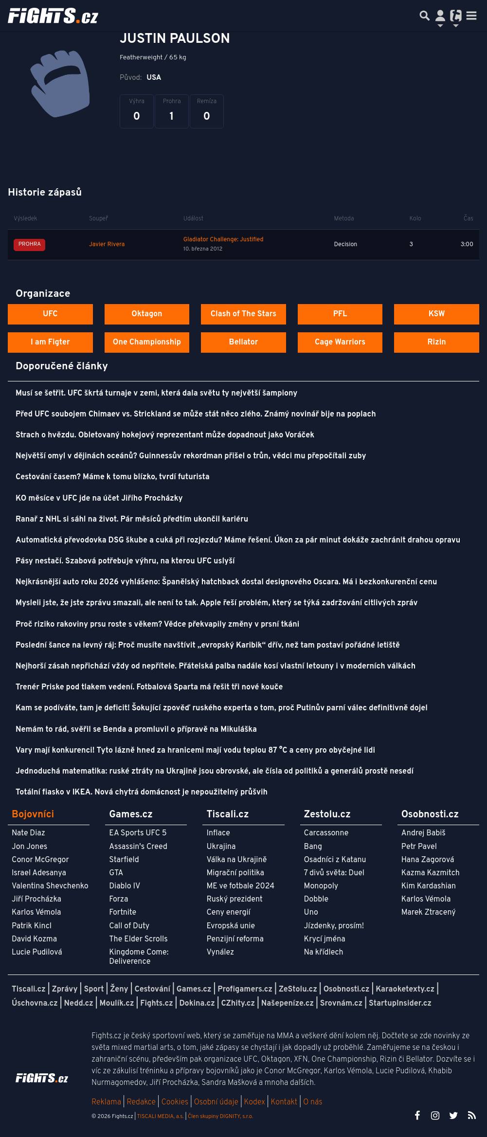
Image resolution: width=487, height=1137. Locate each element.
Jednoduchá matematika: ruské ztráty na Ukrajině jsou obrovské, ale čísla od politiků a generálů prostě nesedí (215, 771)
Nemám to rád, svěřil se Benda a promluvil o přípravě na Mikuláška (136, 730)
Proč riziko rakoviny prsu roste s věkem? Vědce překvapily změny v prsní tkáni (157, 625)
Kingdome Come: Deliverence (138, 957)
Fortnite (122, 913)
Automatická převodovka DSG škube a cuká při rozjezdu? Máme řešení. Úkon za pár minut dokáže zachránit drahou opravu (238, 540)
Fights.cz (156, 1004)
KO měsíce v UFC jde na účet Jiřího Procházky (99, 499)
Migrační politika (235, 873)
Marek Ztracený (428, 913)
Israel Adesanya (39, 873)
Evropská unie (230, 926)
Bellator (243, 342)
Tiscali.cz (29, 989)
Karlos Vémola (36, 913)
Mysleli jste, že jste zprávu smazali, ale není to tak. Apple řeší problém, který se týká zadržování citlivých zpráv (216, 603)
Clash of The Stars (243, 314)
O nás (313, 1102)
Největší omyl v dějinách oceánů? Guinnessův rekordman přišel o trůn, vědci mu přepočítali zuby (191, 456)
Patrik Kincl (32, 926)
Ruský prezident (234, 899)
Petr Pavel (419, 847)
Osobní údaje (216, 1102)
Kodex (255, 1102)
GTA (116, 873)
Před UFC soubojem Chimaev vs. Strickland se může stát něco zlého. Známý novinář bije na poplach (196, 414)
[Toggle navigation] (471, 15)
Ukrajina (220, 847)
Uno (311, 913)
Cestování (152, 989)
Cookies (174, 1102)
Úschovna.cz (35, 1004)
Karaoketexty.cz (405, 989)
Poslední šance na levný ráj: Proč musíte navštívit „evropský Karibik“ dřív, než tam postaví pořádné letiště (208, 645)
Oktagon (146, 314)
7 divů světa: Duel (334, 873)
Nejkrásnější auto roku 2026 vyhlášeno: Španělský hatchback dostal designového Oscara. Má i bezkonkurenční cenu (226, 582)
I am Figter (50, 342)
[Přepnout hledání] (425, 15)
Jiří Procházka (36, 899)
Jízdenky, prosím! (334, 926)
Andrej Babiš (423, 833)
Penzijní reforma (235, 939)
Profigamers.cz (244, 989)
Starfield (124, 860)
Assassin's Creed (138, 847)
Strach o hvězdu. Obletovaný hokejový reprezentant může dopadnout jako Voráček (165, 435)
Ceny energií (228, 913)
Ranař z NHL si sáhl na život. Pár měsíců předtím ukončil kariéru (132, 519)
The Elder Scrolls (138, 939)
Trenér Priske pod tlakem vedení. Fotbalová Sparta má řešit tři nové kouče (149, 687)
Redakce (140, 1102)
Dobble (316, 899)
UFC (50, 314)
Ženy (119, 989)
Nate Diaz (28, 833)
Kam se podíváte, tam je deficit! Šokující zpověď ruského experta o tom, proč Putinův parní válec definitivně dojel (222, 708)
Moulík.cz (117, 1004)
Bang (313, 847)
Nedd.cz (78, 1004)
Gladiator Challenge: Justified (223, 240)
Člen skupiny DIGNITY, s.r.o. (220, 1116)
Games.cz (194, 989)
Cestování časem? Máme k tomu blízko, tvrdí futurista (113, 477)
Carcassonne (326, 833)
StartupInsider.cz (400, 1004)
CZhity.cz (238, 1004)
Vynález (220, 952)
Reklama (106, 1102)
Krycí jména (324, 939)
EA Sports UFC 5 (138, 833)
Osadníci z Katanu (335, 860)
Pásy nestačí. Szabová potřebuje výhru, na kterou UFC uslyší (125, 561)
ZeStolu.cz (298, 989)
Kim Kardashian (428, 886)
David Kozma (34, 939)
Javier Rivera (107, 245)
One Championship (147, 342)
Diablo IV (124, 886)
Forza (118, 899)
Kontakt (285, 1102)
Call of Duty (129, 926)
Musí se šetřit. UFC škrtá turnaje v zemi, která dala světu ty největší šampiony (156, 393)
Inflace (218, 833)
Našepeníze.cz (287, 1004)
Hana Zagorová (427, 860)
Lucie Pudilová (37, 952)
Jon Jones (29, 847)
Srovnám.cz (341, 1004)
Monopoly (321, 886)
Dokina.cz (197, 1004)
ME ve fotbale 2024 (240, 886)
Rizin (437, 342)
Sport (94, 989)
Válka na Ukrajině (236, 860)
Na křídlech (323, 952)
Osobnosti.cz (347, 989)
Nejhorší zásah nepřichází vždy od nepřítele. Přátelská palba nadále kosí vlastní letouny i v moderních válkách (215, 666)
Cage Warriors (340, 342)
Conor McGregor (40, 860)
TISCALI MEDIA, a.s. (160, 1116)
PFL (340, 314)
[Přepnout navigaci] (440, 15)
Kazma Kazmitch (430, 873)
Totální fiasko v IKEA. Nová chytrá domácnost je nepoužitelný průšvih (142, 792)
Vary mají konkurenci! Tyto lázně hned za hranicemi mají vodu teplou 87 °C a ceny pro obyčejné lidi (195, 751)
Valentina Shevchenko (50, 886)
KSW (437, 314)
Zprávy (65, 989)
